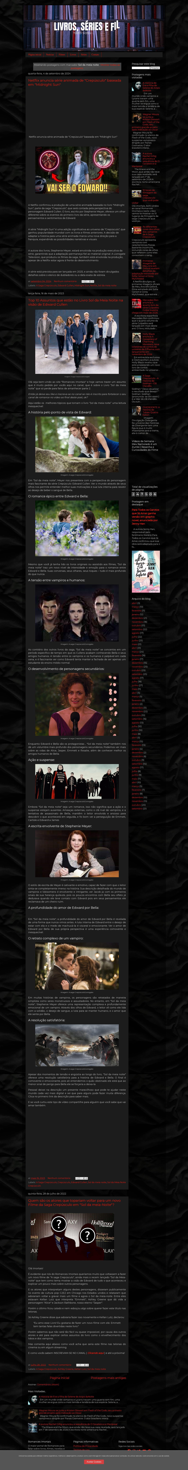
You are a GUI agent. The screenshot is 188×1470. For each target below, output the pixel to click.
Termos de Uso (81, 1449)
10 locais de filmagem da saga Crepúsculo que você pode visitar (145, 196)
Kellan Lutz (80, 1369)
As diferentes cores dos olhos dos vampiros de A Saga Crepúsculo (151, 231)
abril (134, 603)
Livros (73, 54)
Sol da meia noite (107, 285)
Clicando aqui (95, 1353)
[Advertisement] (77, 108)
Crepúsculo (64, 1182)
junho (135, 640)
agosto (135, 633)
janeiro (135, 614)
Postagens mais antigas (108, 1378)
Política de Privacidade (85, 1446)
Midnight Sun (82, 285)
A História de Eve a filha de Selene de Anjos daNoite (66, 1396)
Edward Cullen (66, 285)
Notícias (50, 54)
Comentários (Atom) (48, 1384)
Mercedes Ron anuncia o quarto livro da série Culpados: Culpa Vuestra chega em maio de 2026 (145, 306)
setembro (137, 629)
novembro (137, 622)
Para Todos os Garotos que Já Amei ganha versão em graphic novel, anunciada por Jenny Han (145, 516)
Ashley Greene (66, 1369)
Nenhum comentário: (65, 281)
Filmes (62, 54)
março (135, 606)
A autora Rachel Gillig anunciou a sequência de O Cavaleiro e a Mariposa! (78, 1424)
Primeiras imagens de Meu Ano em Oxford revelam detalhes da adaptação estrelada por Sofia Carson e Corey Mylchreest (146, 270)
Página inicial (34, 54)
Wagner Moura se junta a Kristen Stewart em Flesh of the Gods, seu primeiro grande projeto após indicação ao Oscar (80, 1411)
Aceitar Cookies (94, 1462)
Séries (84, 54)
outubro (136, 625)
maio (134, 644)
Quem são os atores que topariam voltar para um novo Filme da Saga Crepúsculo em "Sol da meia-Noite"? (74, 1202)
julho (134, 636)
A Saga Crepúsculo (46, 285)
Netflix (93, 285)
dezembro (137, 618)
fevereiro (136, 610)
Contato (95, 54)
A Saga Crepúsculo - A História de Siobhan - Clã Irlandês (151, 380)
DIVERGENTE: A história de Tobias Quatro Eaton (151, 411)
